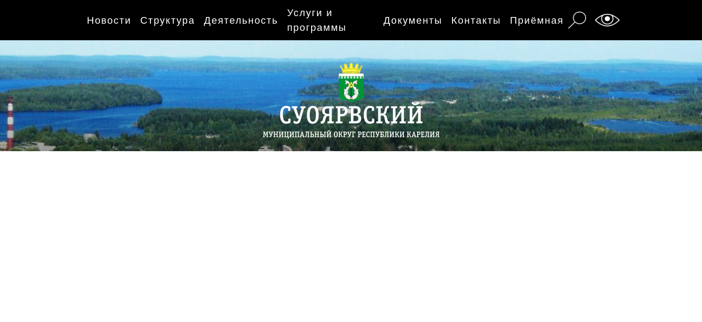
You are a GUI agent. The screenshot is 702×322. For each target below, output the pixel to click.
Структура (167, 20)
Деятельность (241, 20)
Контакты (476, 20)
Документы (413, 20)
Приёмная (537, 20)
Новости (109, 20)
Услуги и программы (317, 20)
